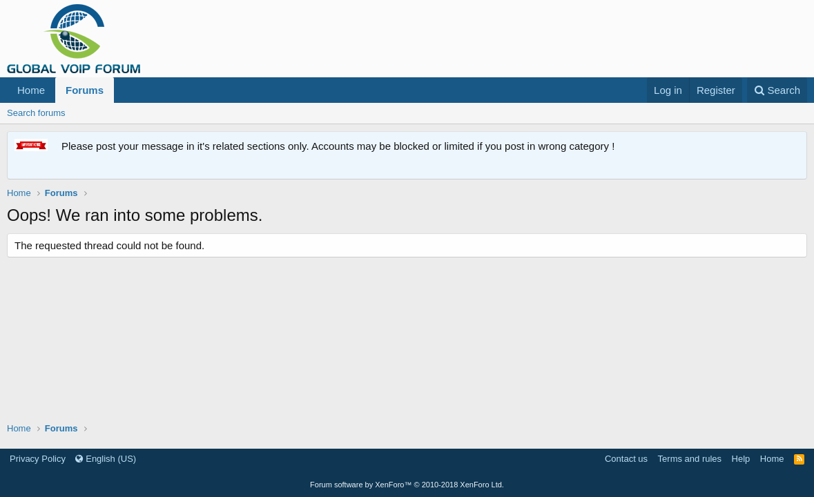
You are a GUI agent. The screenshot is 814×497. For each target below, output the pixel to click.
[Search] (777, 90)
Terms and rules (689, 459)
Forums (85, 90)
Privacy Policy (38, 459)
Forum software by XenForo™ (407, 484)
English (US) (105, 459)
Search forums (36, 113)
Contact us (626, 459)
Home (31, 90)
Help (741, 459)
